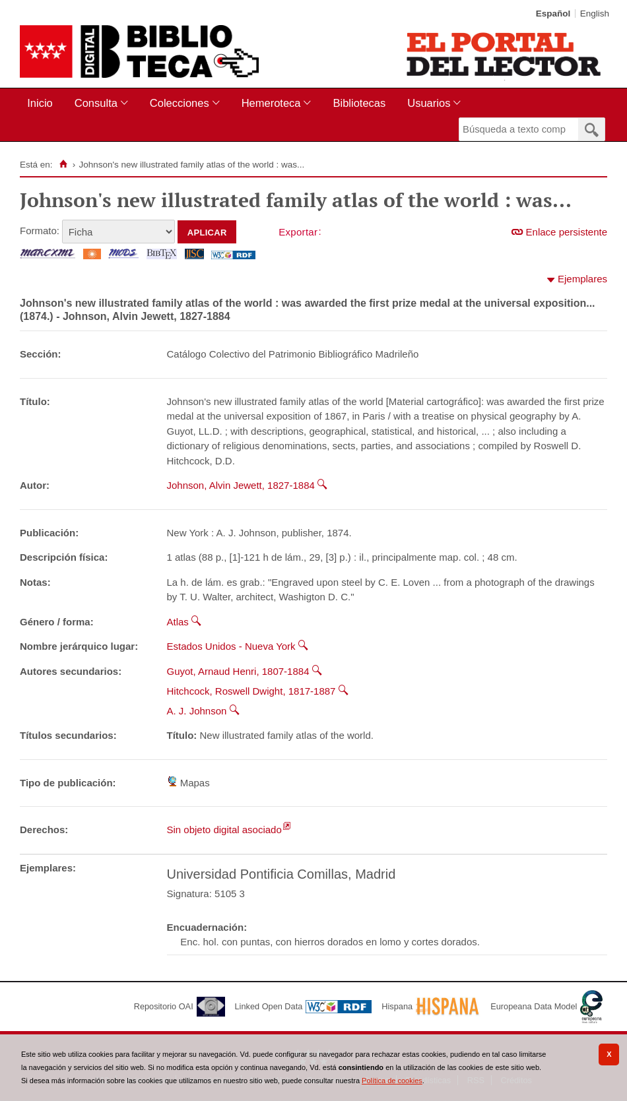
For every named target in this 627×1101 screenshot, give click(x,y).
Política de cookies (392, 1081)
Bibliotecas (359, 103)
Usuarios (428, 103)
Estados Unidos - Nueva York (231, 646)
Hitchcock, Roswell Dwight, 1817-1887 (251, 691)
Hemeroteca (271, 103)
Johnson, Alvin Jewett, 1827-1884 (241, 485)
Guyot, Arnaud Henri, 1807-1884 (238, 671)
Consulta (96, 103)
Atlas (178, 621)
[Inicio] (63, 164)
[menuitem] (42, 103)
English (594, 13)
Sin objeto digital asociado (224, 829)
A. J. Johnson (197, 710)
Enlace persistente (566, 231)
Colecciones (179, 103)
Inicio (40, 103)
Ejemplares (582, 278)
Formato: (39, 230)
